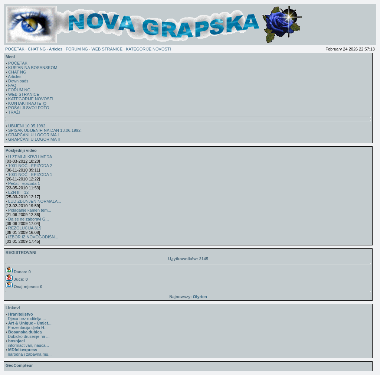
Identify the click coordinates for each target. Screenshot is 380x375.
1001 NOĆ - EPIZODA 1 (30, 174)
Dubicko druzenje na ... (28, 334)
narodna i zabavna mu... (29, 352)
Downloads (18, 81)
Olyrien (200, 296)
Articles (55, 49)
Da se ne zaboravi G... (28, 219)
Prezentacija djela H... (29, 325)
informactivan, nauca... (27, 343)
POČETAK (14, 49)
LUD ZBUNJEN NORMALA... (34, 201)
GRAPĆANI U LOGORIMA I (33, 135)
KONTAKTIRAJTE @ (27, 103)
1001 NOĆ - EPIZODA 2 (30, 165)
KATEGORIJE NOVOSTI (148, 49)
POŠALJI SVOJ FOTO (28, 107)
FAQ (12, 85)
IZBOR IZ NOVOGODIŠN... (33, 237)
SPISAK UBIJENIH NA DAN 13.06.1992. (45, 130)
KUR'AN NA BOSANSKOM (32, 67)
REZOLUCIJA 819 (24, 228)
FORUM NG (77, 49)
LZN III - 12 (18, 192)
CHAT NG (37, 49)
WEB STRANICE (106, 49)
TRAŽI (14, 112)
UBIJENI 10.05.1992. (27, 126)
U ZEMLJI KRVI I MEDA (30, 156)
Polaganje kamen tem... (29, 210)
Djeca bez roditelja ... (26, 316)
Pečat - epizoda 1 (24, 183)
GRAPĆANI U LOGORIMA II (34, 139)
